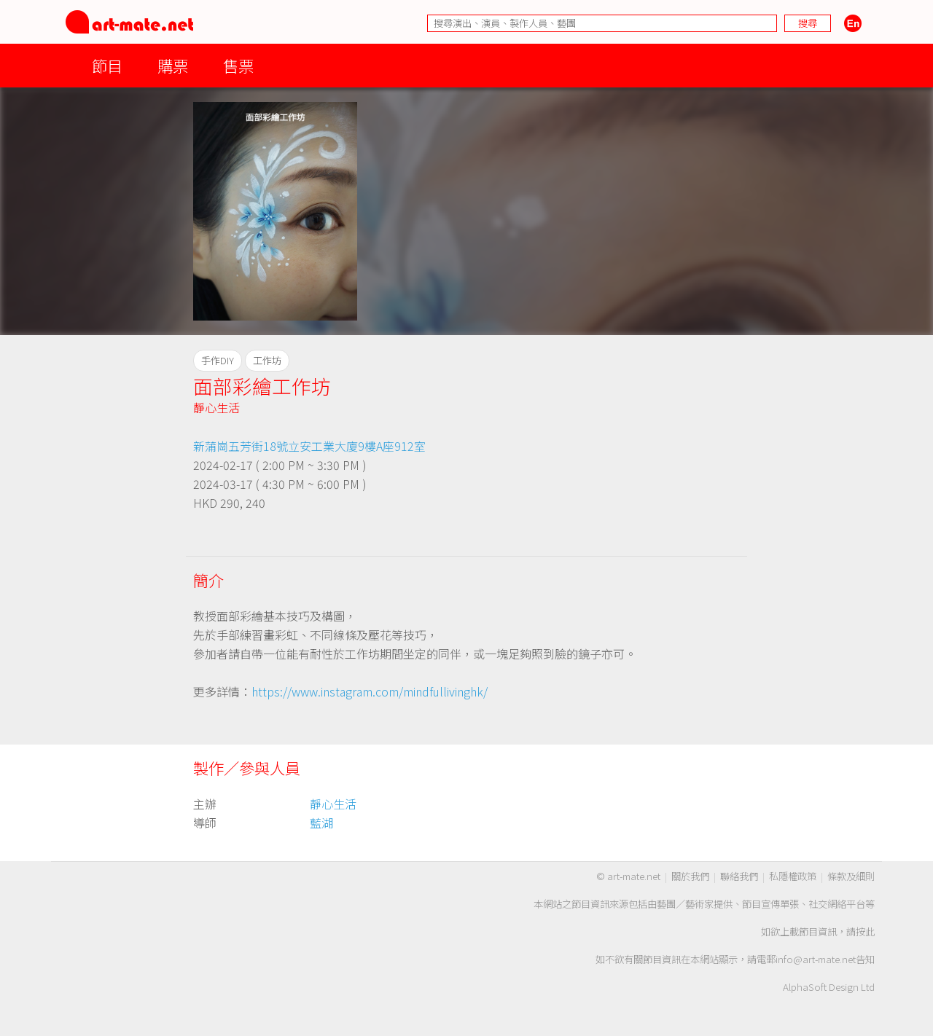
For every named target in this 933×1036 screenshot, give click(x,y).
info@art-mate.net (816, 959)
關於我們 (690, 876)
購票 (172, 65)
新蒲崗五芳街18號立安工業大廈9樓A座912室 (309, 446)
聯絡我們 (739, 876)
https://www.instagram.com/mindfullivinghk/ (369, 691)
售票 (238, 65)
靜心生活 (216, 407)
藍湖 (321, 822)
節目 (107, 65)
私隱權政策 (792, 876)
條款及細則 (851, 876)
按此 (865, 931)
